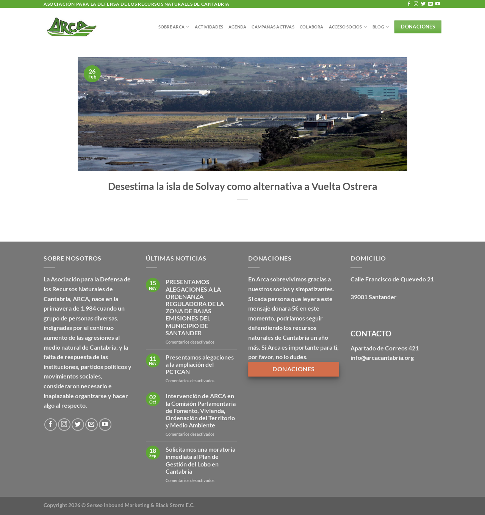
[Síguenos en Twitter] (423, 4)
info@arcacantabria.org (382, 357)
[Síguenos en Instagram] (416, 4)
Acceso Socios (348, 26)
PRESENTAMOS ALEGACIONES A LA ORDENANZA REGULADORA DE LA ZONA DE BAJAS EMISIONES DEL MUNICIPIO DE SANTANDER (195, 307)
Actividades (209, 26)
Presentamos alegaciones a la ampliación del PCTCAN (200, 364)
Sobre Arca (174, 26)
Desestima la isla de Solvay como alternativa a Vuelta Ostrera (242, 186)
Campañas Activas (273, 26)
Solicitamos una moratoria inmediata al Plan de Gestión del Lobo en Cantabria (200, 460)
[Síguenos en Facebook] (409, 4)
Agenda (237, 26)
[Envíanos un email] (430, 4)
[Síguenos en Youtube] (437, 4)
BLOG (380, 26)
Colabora (312, 26)
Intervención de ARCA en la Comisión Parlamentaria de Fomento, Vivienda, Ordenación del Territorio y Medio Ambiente (201, 410)
